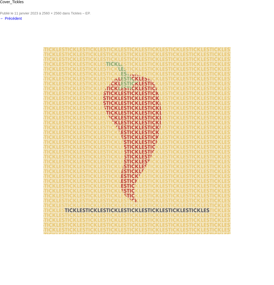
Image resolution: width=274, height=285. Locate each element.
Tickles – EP (80, 13)
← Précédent (11, 18)
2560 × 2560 (52, 13)
